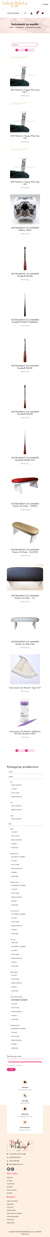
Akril (11, 829)
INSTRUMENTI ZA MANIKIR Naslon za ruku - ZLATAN (25, 551)
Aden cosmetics (16, 785)
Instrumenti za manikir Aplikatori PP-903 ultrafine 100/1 (25, 733)
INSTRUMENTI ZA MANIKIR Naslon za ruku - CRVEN (25, 505)
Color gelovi (14, 911)
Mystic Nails (15, 793)
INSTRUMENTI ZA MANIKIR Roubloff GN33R (25, 275)
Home (11, 27)
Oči (11, 803)
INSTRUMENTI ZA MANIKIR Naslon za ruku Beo (25, 643)
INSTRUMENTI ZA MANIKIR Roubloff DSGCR (25, 413)
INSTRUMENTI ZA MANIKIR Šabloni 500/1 (25, 229)
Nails (10, 824)
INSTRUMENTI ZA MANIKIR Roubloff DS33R (25, 367)
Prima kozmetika (16, 797)
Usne (11, 816)
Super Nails (14, 848)
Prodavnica (19, 27)
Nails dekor (14, 972)
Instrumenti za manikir (18, 885)
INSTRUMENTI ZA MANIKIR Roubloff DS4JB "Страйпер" (25, 321)
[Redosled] (25, 45)
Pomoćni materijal (16, 997)
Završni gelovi (14, 1025)
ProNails (14, 844)
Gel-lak (12, 940)
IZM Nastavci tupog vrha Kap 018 (25, 183)
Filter (11, 1069)
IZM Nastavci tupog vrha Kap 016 (25, 137)
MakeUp (11, 777)
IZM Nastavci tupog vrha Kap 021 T (25, 91)
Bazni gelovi (14, 854)
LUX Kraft (14, 789)
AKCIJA (11, 772)
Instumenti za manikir (18, 857)
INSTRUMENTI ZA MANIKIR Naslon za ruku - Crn (25, 597)
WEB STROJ (25, 1234)
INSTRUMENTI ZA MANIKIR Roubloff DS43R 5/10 (25, 459)
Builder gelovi (14, 882)
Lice (11, 782)
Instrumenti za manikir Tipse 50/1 (25, 688)
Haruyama (14, 943)
